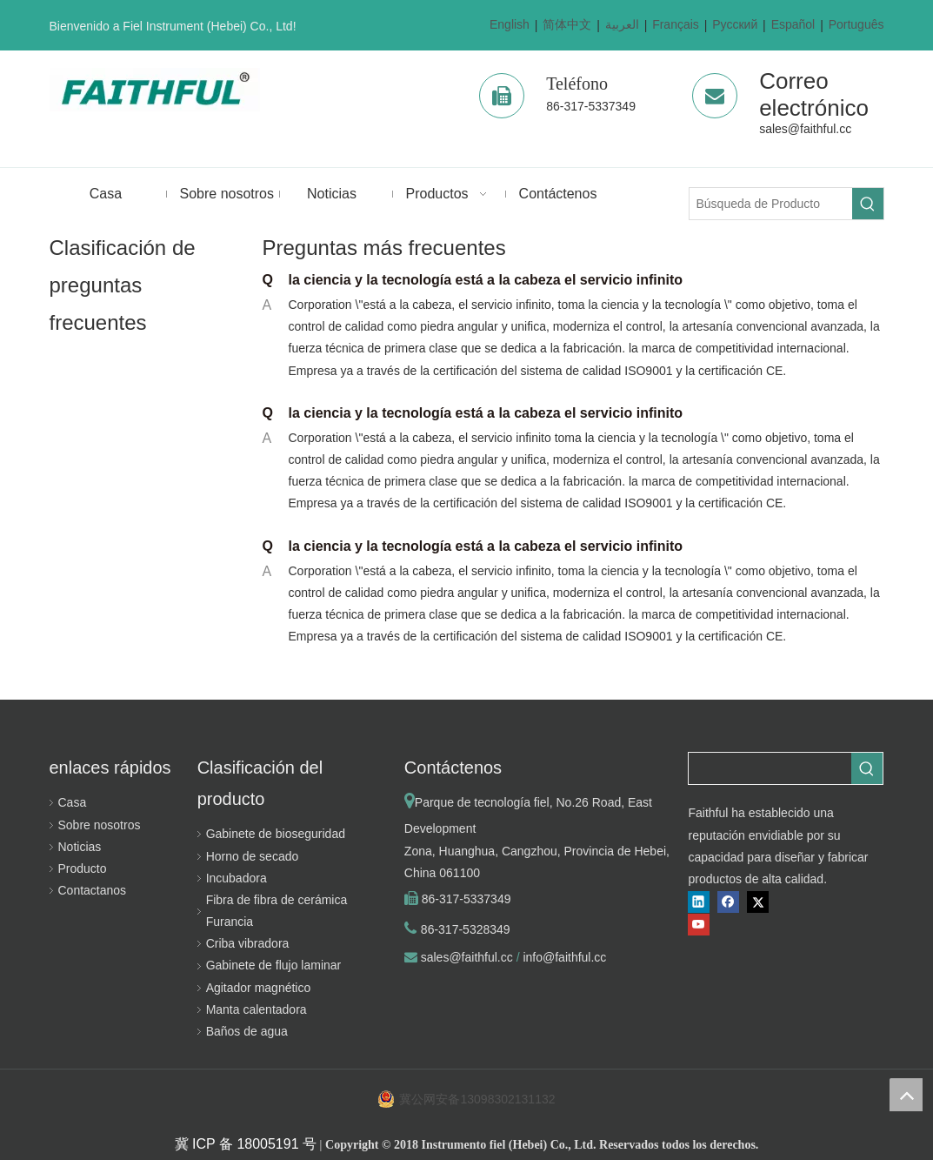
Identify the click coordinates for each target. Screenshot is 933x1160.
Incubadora (236, 878)
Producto (82, 868)
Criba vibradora (248, 943)
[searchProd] (770, 768)
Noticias (80, 847)
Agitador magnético (258, 988)
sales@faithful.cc (805, 129)
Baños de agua (247, 1031)
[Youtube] (699, 924)
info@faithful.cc (564, 957)
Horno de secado (252, 856)
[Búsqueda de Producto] (771, 203)
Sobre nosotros (99, 825)
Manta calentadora (256, 1009)
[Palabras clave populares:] (867, 203)
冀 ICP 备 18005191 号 (246, 1144)
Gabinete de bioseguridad (275, 834)
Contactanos (92, 890)
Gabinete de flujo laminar (274, 965)
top (906, 1094)
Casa (72, 802)
